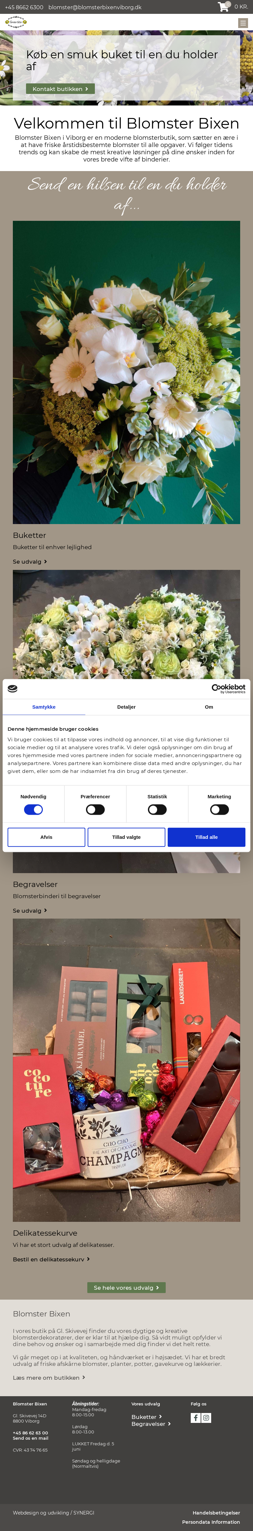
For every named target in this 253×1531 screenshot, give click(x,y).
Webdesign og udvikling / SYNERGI (53, 1513)
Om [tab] (209, 707)
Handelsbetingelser (216, 1513)
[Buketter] (30, 561)
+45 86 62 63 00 (30, 1432)
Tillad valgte (126, 837)
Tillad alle (206, 837)
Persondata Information (211, 1522)
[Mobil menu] (243, 23)
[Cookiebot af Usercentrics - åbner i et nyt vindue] (216, 689)
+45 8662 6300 (24, 7)
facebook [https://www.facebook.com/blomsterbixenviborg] (196, 1418)
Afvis (46, 837)
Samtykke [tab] (44, 707)
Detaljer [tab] (126, 707)
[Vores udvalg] (126, 1287)
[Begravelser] (30, 910)
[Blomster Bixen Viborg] (16, 22)
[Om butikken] (49, 1377)
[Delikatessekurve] (51, 1258)
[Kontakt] (60, 88)
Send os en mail (30, 1438)
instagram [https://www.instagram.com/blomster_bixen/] (206, 1418)
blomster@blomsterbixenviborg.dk (95, 7)
